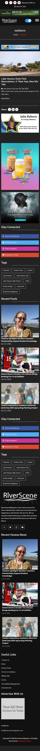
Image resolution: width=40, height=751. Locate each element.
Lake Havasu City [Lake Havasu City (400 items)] (22, 276)
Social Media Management (10, 684)
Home (15, 35)
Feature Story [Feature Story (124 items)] (18, 270)
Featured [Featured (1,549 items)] (6, 270)
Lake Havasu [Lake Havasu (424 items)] (7, 276)
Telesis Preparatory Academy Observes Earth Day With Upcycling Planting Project (19, 406)
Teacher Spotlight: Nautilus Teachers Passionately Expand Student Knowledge (19, 339)
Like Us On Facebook (12, 236)
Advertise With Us (28, 3)
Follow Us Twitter (11, 242)
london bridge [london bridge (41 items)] (7, 286)
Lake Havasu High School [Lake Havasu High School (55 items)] (12, 281)
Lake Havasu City (8, 89)
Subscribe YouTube (11, 255)
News (3, 664)
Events (3, 680)
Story (17, 89)
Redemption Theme (24, 741)
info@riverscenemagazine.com (12, 731)
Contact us (5, 660)
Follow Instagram (11, 249)
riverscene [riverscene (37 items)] (20, 286)
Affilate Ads (5, 676)
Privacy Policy (6, 668)
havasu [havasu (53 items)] (30, 270)
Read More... (6, 98)
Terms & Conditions (8, 672)
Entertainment (6, 688)
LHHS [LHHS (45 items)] (27, 281)
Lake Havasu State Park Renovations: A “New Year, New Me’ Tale (19, 81)
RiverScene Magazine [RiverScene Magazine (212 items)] (10, 292)
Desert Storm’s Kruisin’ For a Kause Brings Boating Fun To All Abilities (19, 375)
